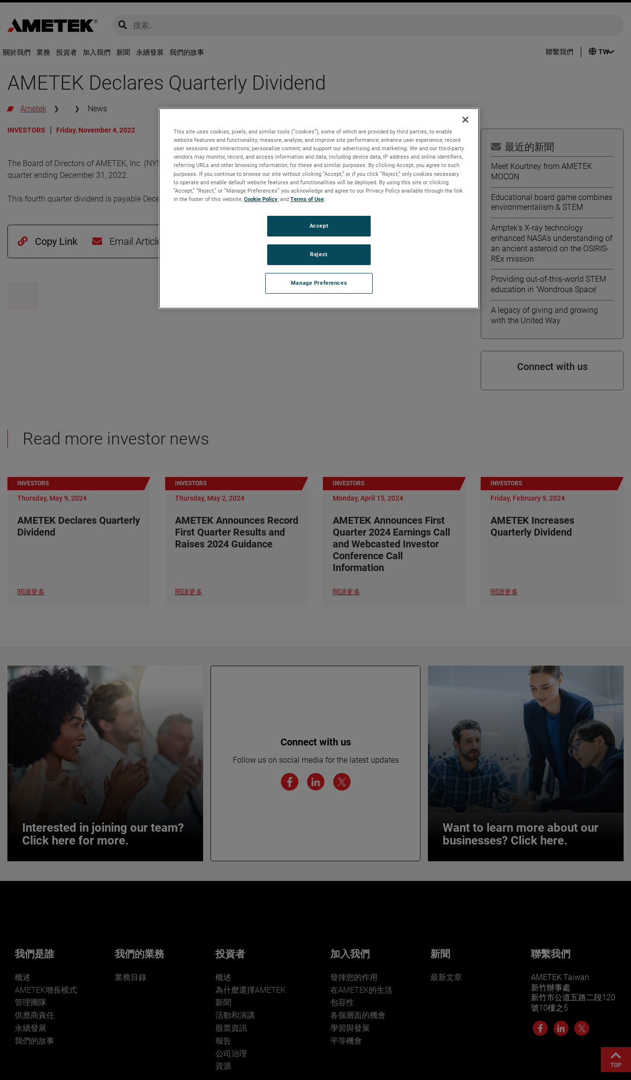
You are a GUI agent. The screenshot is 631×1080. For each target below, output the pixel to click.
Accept (319, 225)
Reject (318, 254)
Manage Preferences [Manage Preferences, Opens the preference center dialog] (319, 282)
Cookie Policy (261, 199)
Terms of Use (307, 199)
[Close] (465, 120)
